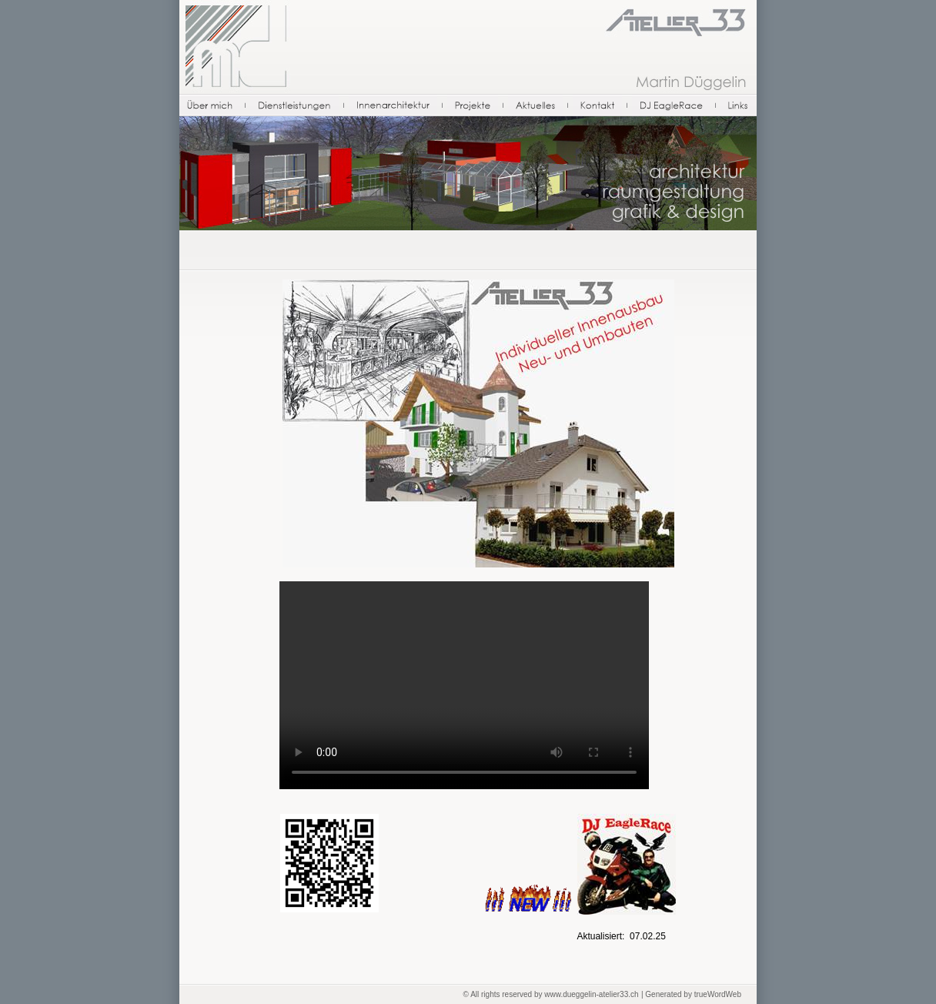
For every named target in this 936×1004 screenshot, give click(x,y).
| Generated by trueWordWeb (691, 994)
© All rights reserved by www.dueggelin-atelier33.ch (551, 994)
